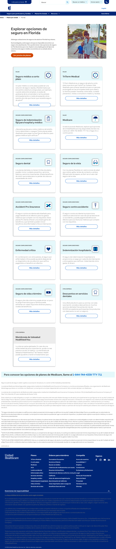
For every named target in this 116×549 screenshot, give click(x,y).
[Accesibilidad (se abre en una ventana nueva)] (81, 462)
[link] (19, 2)
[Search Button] (67, 2)
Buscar (43, 2)
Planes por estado (12, 17)
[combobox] (54, 2)
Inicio (2, 17)
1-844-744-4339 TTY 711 (87, 374)
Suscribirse (105, 14)
